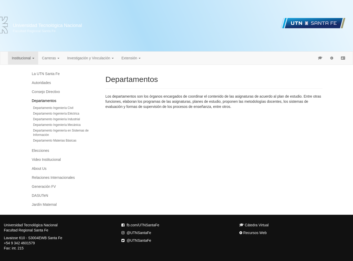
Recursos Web (253, 233)
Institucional (23, 58)
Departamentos (44, 101)
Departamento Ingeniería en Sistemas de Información (61, 133)
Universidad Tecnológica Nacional (47, 28)
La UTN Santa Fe (46, 74)
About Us (39, 168)
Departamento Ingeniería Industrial (56, 119)
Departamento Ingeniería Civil (53, 108)
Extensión (131, 58)
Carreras (50, 58)
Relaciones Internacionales (53, 177)
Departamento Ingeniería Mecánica (57, 125)
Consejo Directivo (46, 92)
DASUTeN (40, 195)
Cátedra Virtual (254, 225)
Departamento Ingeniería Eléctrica (56, 113)
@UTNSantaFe (136, 233)
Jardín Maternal (44, 204)
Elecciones (40, 150)
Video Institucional (46, 159)
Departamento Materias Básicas (54, 140)
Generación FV (44, 186)
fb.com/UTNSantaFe (140, 225)
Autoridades (41, 83)
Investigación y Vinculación (90, 58)
